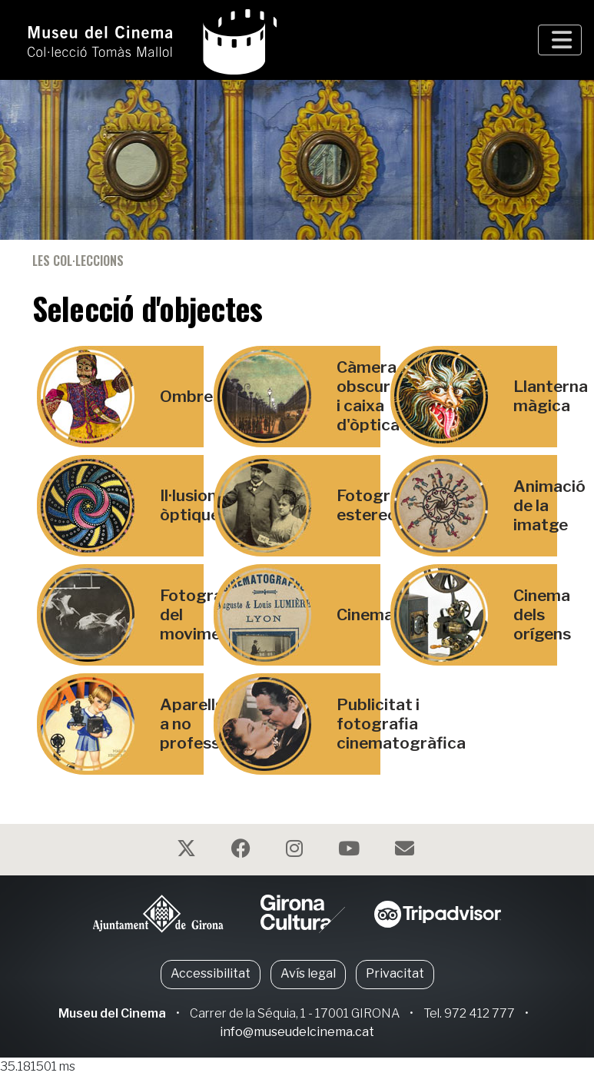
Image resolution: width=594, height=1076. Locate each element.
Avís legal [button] (308, 973)
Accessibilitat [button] (211, 973)
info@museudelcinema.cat (297, 1032)
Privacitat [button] (395, 973)
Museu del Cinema (112, 1013)
